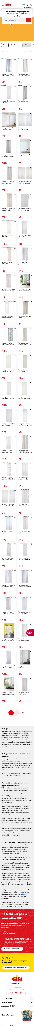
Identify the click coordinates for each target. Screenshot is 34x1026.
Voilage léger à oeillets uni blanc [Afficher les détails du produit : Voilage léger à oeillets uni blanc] (8, 101)
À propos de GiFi (8, 1006)
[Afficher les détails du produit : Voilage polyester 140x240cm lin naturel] (8, 227)
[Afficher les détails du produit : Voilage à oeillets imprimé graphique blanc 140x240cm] (8, 684)
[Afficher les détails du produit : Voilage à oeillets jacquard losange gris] (8, 146)
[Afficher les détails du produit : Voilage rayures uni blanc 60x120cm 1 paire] (25, 119)
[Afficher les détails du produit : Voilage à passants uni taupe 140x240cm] (8, 200)
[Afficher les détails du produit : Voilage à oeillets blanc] (25, 146)
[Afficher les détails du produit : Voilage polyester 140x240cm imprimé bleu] (25, 415)
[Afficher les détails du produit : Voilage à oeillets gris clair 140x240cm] (8, 173)
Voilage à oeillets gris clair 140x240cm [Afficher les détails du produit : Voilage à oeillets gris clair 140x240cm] (8, 182)
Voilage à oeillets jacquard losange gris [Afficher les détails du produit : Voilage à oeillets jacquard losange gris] (8, 155)
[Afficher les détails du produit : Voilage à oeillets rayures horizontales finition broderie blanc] (8, 604)
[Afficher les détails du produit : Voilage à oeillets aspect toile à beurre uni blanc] (25, 577)
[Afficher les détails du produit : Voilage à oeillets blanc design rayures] (8, 119)
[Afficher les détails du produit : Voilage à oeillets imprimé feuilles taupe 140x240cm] (25, 335)
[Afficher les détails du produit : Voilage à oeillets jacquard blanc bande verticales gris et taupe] (25, 254)
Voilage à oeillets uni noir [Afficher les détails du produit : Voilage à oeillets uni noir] (24, 101)
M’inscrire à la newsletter (12, 949)
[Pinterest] (21, 993)
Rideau (5, 45)
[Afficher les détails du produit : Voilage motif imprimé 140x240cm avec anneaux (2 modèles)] (8, 550)
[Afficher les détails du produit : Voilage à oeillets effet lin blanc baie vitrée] (8, 577)
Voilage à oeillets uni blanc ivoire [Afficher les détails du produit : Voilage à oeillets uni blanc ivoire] (24, 370)
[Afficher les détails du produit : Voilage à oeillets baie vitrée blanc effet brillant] (8, 415)
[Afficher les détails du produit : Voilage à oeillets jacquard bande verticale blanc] (25, 469)
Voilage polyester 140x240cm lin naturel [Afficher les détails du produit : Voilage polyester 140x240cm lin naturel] (8, 236)
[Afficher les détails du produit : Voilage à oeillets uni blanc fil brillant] (25, 604)
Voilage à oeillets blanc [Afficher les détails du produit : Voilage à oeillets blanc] (25, 155)
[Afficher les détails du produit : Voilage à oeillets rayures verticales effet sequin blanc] (25, 630)
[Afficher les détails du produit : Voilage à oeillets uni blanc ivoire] (25, 362)
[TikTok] (25, 993)
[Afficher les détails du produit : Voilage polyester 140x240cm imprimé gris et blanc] (8, 388)
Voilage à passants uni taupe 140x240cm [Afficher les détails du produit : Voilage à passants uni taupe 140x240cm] (8, 209)
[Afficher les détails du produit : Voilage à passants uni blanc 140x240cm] (25, 200)
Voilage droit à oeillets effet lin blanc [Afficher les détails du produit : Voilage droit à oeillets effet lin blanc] (24, 236)
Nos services (6, 1002)
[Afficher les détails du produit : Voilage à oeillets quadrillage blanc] (8, 442)
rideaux (24, 859)
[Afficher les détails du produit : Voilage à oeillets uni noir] (25, 93)
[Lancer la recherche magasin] (28, 20)
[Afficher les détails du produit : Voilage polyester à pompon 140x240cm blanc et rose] (8, 469)
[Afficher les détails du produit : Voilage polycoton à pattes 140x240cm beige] (8, 362)
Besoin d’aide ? (7, 999)
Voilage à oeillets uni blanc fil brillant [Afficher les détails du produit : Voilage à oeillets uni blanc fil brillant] (24, 612)
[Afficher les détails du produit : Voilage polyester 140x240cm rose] (8, 254)
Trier (4, 50)
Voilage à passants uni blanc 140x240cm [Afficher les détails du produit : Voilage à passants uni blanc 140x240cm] (24, 209)
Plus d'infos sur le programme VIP (16, 967)
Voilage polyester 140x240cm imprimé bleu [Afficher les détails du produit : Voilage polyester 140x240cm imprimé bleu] (24, 424)
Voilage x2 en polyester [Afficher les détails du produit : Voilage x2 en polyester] (22, 666)
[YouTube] (16, 993)
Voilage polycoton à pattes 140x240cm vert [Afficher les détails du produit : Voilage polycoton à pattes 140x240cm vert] (24, 397)
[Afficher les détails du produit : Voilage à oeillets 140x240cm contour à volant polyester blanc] (25, 496)
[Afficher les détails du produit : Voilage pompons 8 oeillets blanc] (25, 523)
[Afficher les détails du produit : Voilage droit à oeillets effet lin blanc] (25, 227)
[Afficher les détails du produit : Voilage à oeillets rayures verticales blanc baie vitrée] (8, 523)
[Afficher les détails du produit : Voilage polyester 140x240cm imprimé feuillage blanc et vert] (8, 335)
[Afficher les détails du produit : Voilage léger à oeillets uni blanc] (8, 93)
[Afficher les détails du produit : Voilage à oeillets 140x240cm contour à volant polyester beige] (25, 442)
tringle (23, 894)
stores (3, 904)
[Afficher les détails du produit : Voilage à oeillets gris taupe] (25, 308)
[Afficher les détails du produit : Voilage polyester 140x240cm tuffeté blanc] (25, 550)
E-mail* (4, 931)
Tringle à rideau (16, 45)
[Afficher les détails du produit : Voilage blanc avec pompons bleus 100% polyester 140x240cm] (8, 308)
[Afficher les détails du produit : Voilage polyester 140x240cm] (25, 684)
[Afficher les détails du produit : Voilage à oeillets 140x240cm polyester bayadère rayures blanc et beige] (25, 66)
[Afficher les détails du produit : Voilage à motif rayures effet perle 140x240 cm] (8, 630)
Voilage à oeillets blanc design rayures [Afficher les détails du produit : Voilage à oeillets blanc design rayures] (8, 128)
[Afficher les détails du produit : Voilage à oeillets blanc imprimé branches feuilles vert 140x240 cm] (25, 281)
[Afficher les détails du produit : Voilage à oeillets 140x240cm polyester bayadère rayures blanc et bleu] (8, 66)
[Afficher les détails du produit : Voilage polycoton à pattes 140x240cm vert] (25, 388)
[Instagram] (11, 993)
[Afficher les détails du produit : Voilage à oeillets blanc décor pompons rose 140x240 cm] (8, 281)
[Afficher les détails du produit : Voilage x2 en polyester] (25, 657)
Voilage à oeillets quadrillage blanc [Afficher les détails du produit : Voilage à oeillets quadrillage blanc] (7, 451)
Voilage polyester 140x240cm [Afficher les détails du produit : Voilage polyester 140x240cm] (23, 693)
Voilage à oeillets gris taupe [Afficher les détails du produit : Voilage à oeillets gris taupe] (24, 317)
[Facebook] (7, 993)
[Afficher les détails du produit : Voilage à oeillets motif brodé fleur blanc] (8, 657)
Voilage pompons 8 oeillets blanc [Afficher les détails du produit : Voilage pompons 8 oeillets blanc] (24, 532)
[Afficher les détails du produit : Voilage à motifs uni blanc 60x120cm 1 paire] (8, 496)
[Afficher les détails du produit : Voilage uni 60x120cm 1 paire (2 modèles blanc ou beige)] (25, 173)
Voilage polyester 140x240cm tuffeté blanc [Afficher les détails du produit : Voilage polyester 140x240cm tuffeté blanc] (24, 559)
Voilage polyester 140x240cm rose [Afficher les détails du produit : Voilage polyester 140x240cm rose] (7, 263)
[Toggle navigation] (2, 5)
